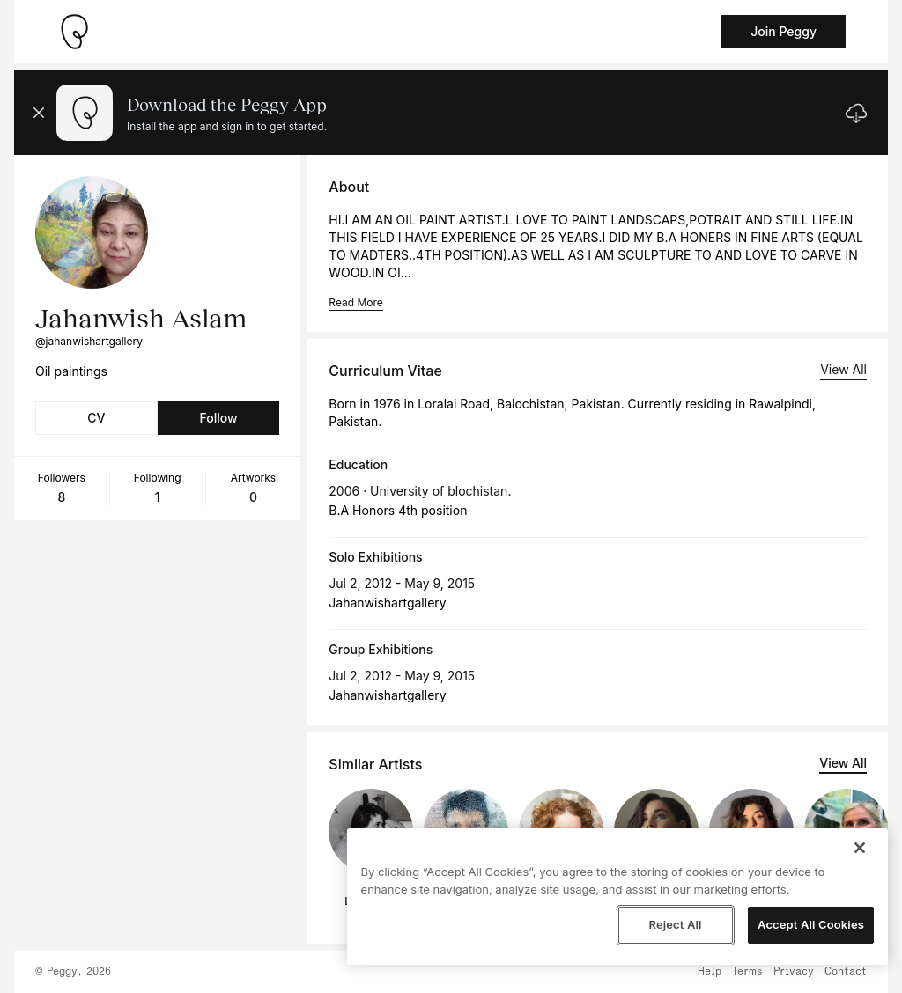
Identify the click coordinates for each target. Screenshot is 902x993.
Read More (355, 302)
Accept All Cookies (811, 924)
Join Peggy (783, 31)
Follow (218, 417)
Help (709, 972)
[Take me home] (74, 31)
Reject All (674, 924)
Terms (747, 972)
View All (843, 369)
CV (96, 417)
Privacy (793, 972)
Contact (845, 972)
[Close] (859, 847)
